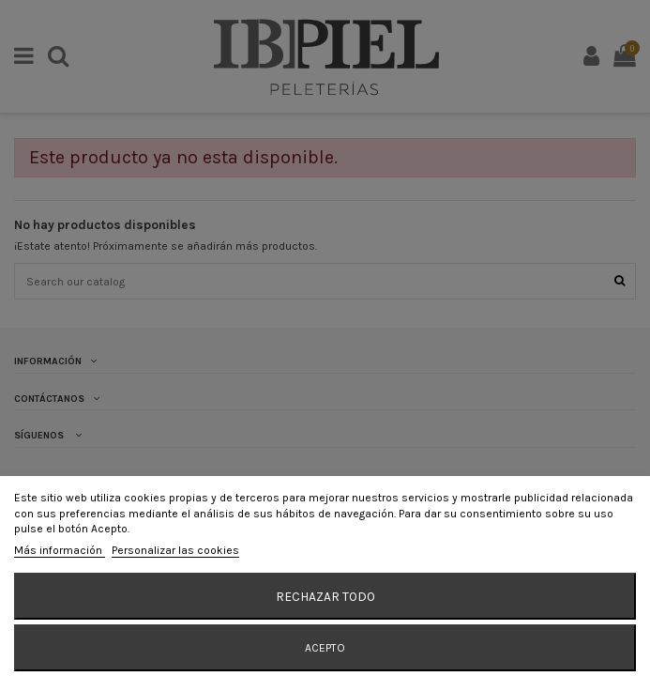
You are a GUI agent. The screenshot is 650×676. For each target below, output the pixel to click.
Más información (59, 550)
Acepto (325, 647)
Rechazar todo (325, 596)
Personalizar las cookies (175, 550)
